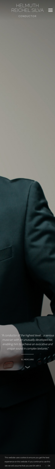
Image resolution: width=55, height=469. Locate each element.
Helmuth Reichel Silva (27, 8)
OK (49, 466)
